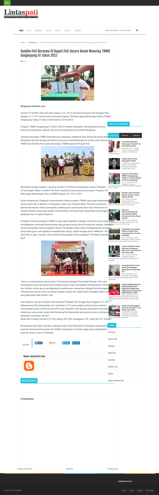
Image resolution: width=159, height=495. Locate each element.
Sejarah (67, 30)
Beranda (69, 469)
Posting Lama (113, 469)
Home (21, 30)
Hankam (77, 30)
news (110, 373)
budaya (111, 346)
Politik (48, 30)
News (29, 30)
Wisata (58, 30)
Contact (139, 490)
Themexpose (16, 490)
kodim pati (113, 367)
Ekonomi (38, 30)
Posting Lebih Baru (24, 469)
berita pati (112, 339)
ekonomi (112, 353)
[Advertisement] (125, 79)
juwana (111, 360)
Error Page (149, 490)
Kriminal (111, 332)
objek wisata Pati (116, 380)
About (131, 490)
